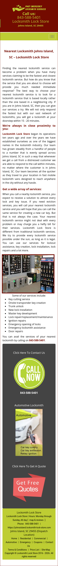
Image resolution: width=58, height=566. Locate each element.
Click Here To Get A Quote (29, 466)
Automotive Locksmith (29, 405)
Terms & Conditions (17, 549)
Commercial (40, 538)
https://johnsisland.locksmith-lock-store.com (29, 527)
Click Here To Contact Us (29, 353)
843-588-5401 (29, 17)
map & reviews (36, 520)
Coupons (38, 542)
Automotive (11, 542)
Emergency (25, 542)
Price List (34, 549)
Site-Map (46, 549)
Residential (25, 538)
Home (14, 538)
